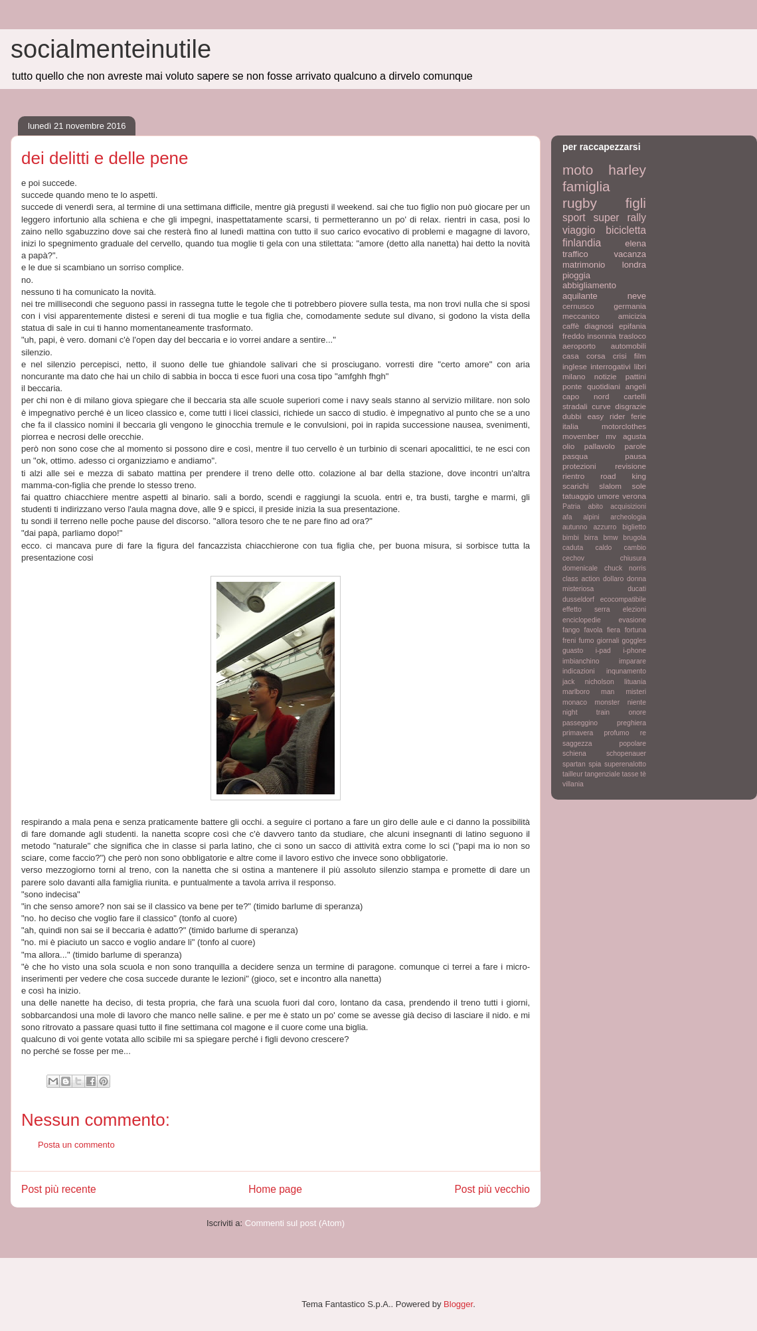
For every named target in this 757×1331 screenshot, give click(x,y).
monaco (574, 702)
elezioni (634, 609)
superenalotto (625, 764)
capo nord (585, 396)
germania (630, 306)
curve (601, 406)
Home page (275, 1189)
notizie (605, 376)
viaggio (578, 230)
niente (637, 702)
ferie (638, 416)
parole (636, 446)
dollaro (613, 578)
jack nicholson (588, 681)
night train (586, 712)
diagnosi (599, 325)
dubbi (572, 416)
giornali (608, 640)
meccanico (581, 315)
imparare (632, 661)
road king (623, 476)
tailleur (572, 774)
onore (637, 712)
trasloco (632, 335)
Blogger (458, 1304)
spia (594, 764)
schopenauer (626, 753)
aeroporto (579, 345)
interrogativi (610, 366)
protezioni (579, 466)
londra (634, 265)
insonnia (601, 335)
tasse (630, 774)
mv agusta (626, 436)
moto (577, 169)
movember (580, 436)
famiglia (586, 186)
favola (593, 630)
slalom (610, 486)
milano (573, 376)
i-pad (603, 650)
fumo (586, 640)
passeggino (580, 723)
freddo (573, 335)
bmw (610, 537)
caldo (603, 547)
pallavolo (599, 446)
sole (639, 486)
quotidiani (603, 386)
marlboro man (588, 691)
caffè (570, 325)
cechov (573, 558)
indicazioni (578, 671)
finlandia (581, 242)
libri (640, 366)
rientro (573, 476)
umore (609, 495)
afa (567, 517)
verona (634, 495)
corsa (596, 355)
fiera (613, 630)
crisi (620, 355)
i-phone (634, 650)
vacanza (630, 254)
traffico (575, 254)
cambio (635, 547)
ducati (637, 588)
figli (636, 203)
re (643, 733)
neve (637, 296)
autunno (575, 527)
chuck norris (625, 568)
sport (574, 217)
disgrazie (630, 406)
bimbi (570, 537)
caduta (572, 547)
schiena (574, 753)
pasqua (575, 456)
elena (635, 243)
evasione (632, 620)
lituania (635, 681)
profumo (616, 733)
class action (581, 578)
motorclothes (624, 426)
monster (607, 702)
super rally (620, 217)
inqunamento (626, 671)
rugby (579, 203)
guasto (572, 650)
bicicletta (626, 230)
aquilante (580, 296)
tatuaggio (578, 495)
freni (569, 640)
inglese (574, 366)
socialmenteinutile (111, 49)
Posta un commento (76, 1145)
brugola (634, 537)
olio (568, 446)
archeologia (628, 517)
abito (595, 506)
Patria (571, 506)
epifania (632, 325)
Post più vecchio (492, 1189)
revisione (630, 466)
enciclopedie (581, 620)
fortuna (635, 630)
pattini (636, 376)
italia (570, 426)
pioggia (576, 275)
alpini (591, 517)
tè (643, 774)
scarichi (575, 486)
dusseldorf (578, 599)
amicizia (632, 315)
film (640, 355)
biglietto (634, 527)
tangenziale (602, 774)
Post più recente (58, 1189)
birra (591, 537)
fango (571, 630)
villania (573, 784)
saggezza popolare (604, 743)
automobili (628, 345)
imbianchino (580, 661)
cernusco (578, 306)
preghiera (631, 723)
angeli (636, 386)
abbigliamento (589, 285)
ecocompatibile (623, 599)
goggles (634, 640)
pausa (635, 456)
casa (570, 355)
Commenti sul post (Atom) (295, 1223)
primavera (577, 733)
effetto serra (586, 609)
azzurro (605, 527)
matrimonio (583, 265)
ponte (572, 386)
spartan (574, 764)
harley (627, 169)
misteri (636, 691)
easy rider (606, 416)
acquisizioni (628, 506)
